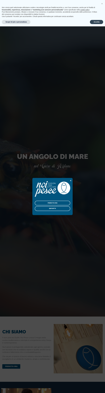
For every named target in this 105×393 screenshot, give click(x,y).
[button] (102, 370)
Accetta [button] (96, 388)
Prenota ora (52, 203)
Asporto (52, 208)
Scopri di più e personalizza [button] (16, 388)
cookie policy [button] (84, 376)
